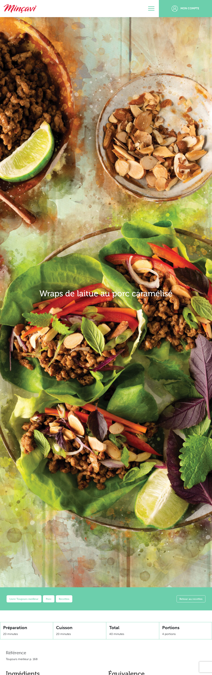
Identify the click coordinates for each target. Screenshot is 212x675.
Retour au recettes (191, 598)
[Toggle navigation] (151, 8)
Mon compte (185, 8)
